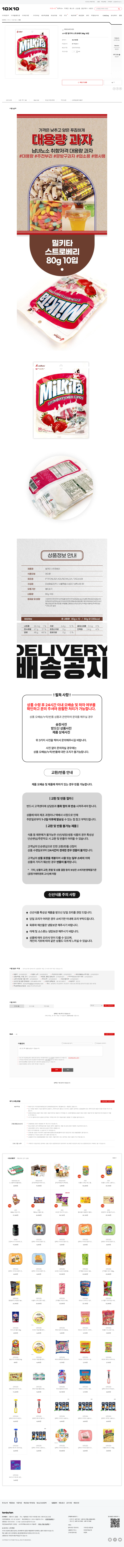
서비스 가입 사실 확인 (43, 1524)
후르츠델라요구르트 (62, 1389)
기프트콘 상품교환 (88, 1527)
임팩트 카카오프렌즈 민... (39, 1241)
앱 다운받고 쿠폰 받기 (113, 1516)
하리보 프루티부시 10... (85, 1359)
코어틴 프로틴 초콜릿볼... (62, 1271)
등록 (56, 1069)
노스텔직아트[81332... (15, 1183)
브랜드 (91, 8)
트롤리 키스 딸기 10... (108, 1330)
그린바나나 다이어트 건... (15, 1241)
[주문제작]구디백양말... (62, 1183)
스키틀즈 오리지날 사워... (108, 1300)
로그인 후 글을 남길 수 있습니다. (60, 1051)
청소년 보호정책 (42, 1503)
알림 (98, 1)
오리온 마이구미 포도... (62, 1212)
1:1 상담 (51, 1058)
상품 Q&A (47, 1059)
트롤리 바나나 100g (108, 1448)
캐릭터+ (60, 8)
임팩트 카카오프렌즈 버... (62, 1448)
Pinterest (120, 88)
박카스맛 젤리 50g (15, 1330)
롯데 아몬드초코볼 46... (62, 1330)
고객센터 (110, 1)
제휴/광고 (62, 1503)
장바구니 (118, 2)
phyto (15, 1239)
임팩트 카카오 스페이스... (62, 1418)
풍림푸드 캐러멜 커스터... (108, 1212)
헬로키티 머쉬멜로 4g (15, 1359)
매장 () (46, 1006)
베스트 (72, 8)
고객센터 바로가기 (72, 1516)
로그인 (87, 1)
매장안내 (76, 1503)
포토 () (31, 1006)
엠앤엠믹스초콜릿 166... (15, 1300)
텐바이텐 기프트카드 (73, 1527)
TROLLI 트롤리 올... (38, 1212)
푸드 (8, 20)
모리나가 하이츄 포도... (15, 1477)
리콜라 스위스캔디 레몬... (39, 1300)
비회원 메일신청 (88, 1530)
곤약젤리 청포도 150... (85, 1271)
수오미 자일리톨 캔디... (38, 1330)
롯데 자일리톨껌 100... (38, 1389)
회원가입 (92, 1)
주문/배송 (103, 1)
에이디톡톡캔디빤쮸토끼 (62, 1359)
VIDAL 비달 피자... (15, 1212)
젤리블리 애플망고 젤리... (85, 1212)
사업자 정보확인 (49, 1519)
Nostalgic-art (16, 1180)
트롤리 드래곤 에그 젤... (85, 1183)
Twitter (114, 88)
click (85, 1180)
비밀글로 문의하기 (101, 1043)
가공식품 (13, 20)
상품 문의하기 (109, 1034)
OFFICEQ (38, 1239)
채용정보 (12, 1503)
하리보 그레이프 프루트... (85, 1330)
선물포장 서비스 (72, 1530)
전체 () (16, 1006)
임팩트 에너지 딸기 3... (38, 1418)
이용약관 (19, 1503)
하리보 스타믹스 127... (85, 1300)
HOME (4, 20)
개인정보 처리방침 (29, 1503)
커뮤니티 (53, 8)
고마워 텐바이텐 (72, 1532)
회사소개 (5, 1503)
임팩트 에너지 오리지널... (15, 1448)
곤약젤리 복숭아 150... (62, 1300)
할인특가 (84, 8)
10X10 (10, 8)
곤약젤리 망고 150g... (108, 1271)
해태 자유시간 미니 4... (15, 1389)
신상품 (77, 8)
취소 (68, 1069)
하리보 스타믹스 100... (85, 1389)
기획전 (66, 8)
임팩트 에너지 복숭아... (108, 1389)
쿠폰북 (85, 1532)
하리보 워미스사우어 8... (108, 1359)
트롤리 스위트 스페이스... (108, 1183)
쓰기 (116, 49)
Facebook (117, 88)
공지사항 (69, 1503)
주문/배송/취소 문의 (73, 1058)
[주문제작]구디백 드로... (39, 1183)
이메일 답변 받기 (67, 1043)
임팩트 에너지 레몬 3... (15, 1418)
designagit (39, 1180)
